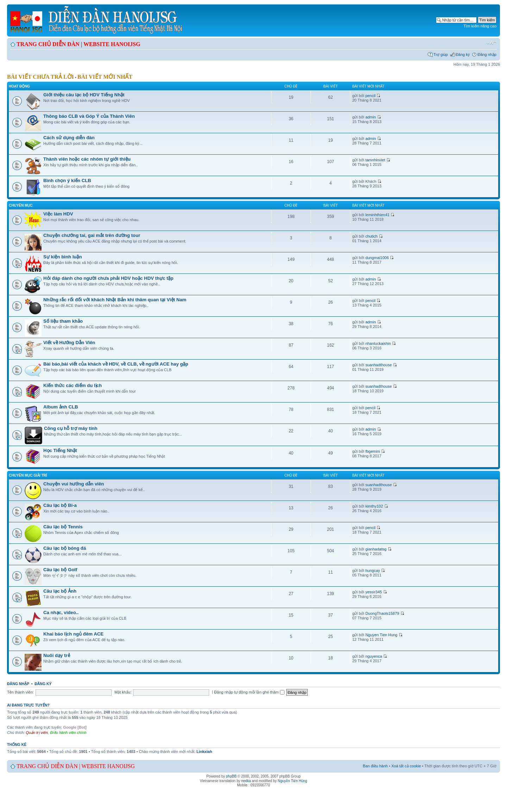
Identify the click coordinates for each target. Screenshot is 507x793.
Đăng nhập (486, 54)
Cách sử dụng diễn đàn (69, 137)
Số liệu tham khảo (63, 321)
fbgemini (372, 451)
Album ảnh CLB (60, 407)
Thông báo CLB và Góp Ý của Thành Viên (89, 116)
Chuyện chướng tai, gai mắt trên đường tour (91, 235)
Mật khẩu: (122, 692)
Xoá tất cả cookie (406, 766)
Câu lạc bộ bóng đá (64, 548)
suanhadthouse (378, 365)
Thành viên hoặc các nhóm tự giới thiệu (87, 159)
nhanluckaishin (378, 343)
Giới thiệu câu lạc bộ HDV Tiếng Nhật (84, 94)
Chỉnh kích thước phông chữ (491, 43)
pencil (370, 96)
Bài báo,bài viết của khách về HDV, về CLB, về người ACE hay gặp (115, 364)
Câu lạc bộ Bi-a (60, 505)
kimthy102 (374, 506)
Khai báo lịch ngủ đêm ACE (73, 634)
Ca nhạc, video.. (61, 612)
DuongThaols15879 (382, 613)
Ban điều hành (375, 766)
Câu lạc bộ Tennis (62, 526)
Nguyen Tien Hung (381, 635)
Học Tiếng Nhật (60, 450)
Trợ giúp (440, 54)
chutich (371, 236)
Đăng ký (463, 54)
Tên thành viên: (20, 692)
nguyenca (373, 656)
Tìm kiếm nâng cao (480, 26)
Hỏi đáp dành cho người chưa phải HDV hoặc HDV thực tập (108, 278)
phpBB (231, 776)
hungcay (372, 570)
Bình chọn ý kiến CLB (67, 180)
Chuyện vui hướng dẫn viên (73, 483)
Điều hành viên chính (68, 732)
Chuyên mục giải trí (28, 475)
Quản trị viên (37, 732)
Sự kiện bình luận (62, 256)
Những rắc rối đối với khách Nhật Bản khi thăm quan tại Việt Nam (114, 299)
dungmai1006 (377, 258)
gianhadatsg (376, 549)
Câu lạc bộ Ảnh (59, 591)
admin (370, 117)
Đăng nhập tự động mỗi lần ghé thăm (249, 692)
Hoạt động (19, 86)
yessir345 (373, 592)
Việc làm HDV (58, 214)
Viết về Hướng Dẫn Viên (69, 342)
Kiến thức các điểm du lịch (72, 385)
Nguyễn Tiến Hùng (292, 781)
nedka (246, 781)
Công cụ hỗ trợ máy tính (70, 428)
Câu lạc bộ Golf (60, 569)
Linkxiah (204, 751)
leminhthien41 (377, 215)
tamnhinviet (375, 160)
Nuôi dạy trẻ (56, 655)
